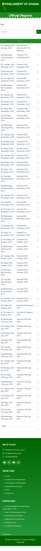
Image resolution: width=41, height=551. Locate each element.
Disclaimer (7, 534)
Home (6, 476)
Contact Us (8, 493)
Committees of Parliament (14, 483)
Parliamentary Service (12, 486)
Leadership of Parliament (14, 479)
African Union (9, 522)
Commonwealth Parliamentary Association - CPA (16, 507)
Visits (6, 490)
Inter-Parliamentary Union (14, 512)
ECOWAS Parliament (12, 526)
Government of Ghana (13, 515)
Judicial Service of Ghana (13, 519)
